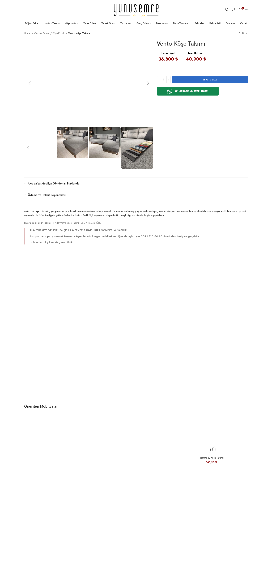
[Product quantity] (163, 79)
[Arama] (226, 9)
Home (27, 33)
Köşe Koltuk (59, 33)
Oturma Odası (41, 33)
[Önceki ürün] (239, 33)
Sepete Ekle (210, 79)
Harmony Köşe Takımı (212, 464)
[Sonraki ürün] (246, 33)
